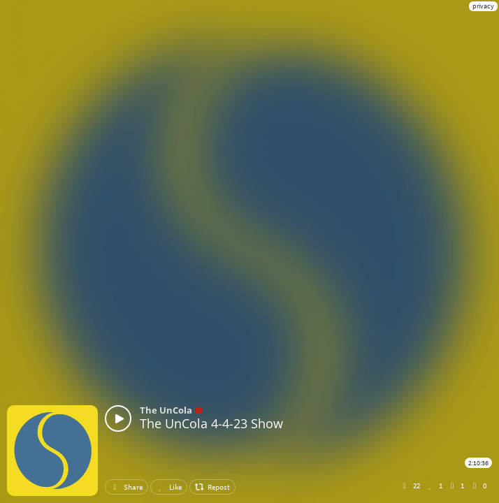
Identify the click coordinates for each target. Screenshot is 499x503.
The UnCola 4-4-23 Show (211, 423)
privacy (483, 5)
